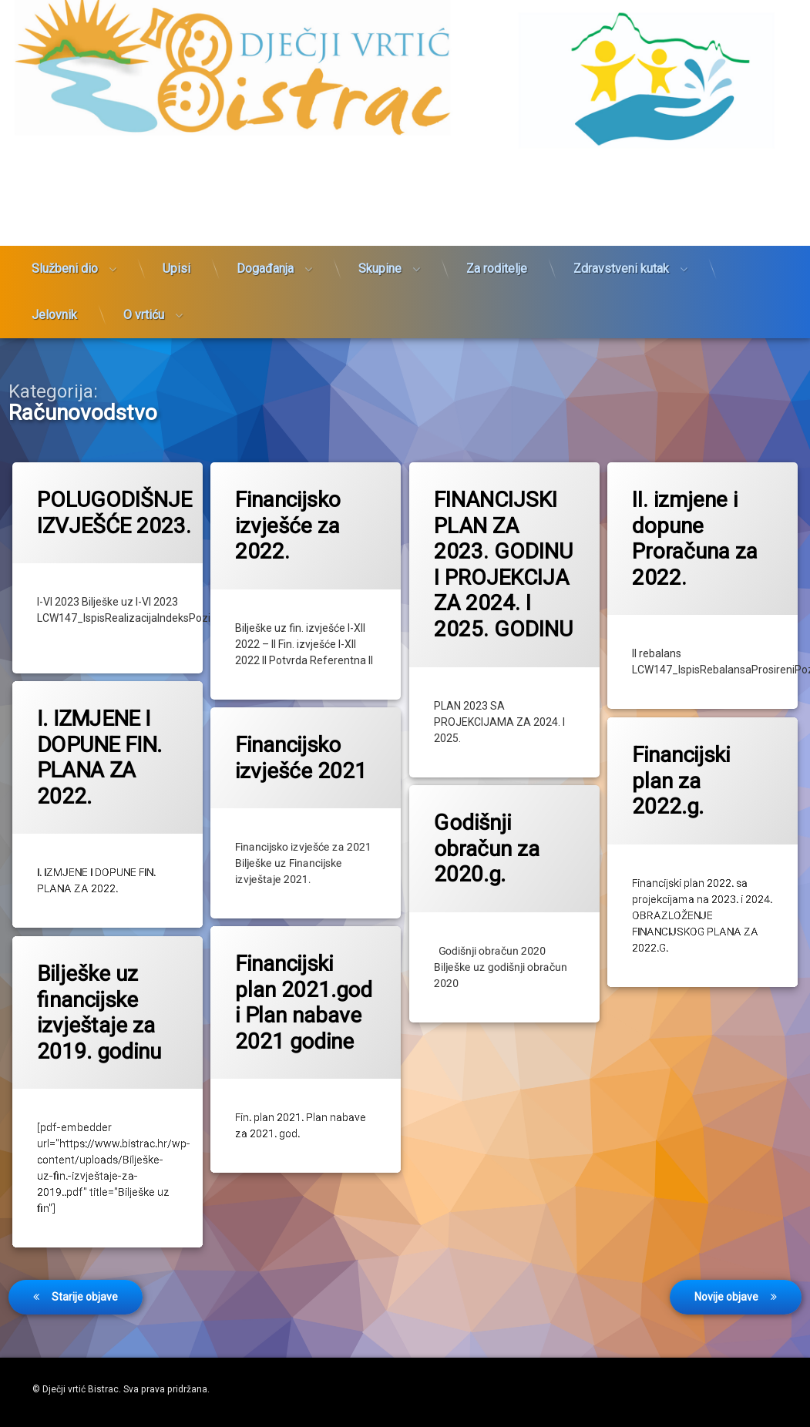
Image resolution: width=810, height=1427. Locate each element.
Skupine (380, 196)
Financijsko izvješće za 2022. (289, 525)
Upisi (176, 196)
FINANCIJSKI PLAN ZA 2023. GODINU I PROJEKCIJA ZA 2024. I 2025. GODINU (504, 564)
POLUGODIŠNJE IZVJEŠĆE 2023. (116, 512)
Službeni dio (65, 196)
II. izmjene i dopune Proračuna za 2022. (696, 538)
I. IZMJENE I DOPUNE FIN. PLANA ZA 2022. (101, 744)
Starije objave (85, 1226)
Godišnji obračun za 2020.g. (496, 835)
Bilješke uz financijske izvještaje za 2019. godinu (101, 996)
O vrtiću (143, 242)
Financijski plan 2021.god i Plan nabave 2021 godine (300, 989)
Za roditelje (496, 196)
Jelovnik (54, 242)
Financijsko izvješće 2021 (300, 749)
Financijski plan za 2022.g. (693, 765)
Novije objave (726, 1226)
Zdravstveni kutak (621, 196)
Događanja (265, 196)
